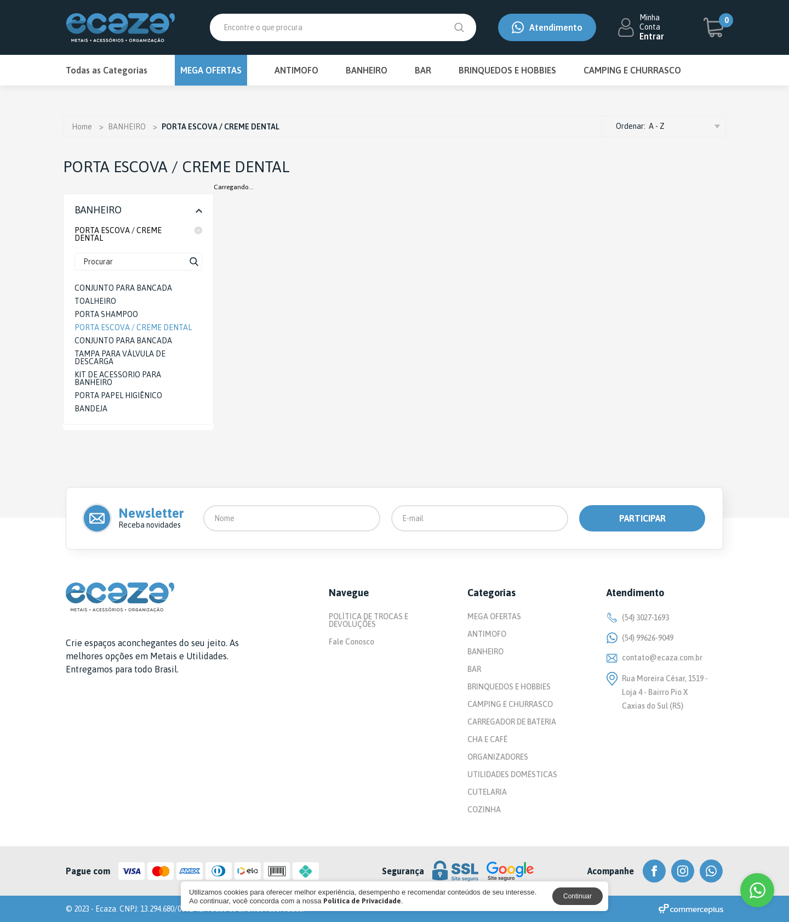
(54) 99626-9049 (640, 637)
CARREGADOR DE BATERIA (511, 722)
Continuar (577, 896)
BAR (423, 70)
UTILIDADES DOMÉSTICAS (512, 774)
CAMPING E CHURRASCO (632, 70)
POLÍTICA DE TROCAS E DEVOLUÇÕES (368, 620)
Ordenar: (630, 126)
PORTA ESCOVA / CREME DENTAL (138, 234)
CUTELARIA (487, 792)
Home (82, 126)
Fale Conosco (351, 642)
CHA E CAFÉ (487, 739)
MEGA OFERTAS (211, 70)
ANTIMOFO (296, 70)
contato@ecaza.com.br (654, 657)
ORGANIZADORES (497, 757)
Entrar (651, 36)
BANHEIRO (366, 70)
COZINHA (484, 809)
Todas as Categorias (106, 70)
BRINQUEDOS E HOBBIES (507, 70)
